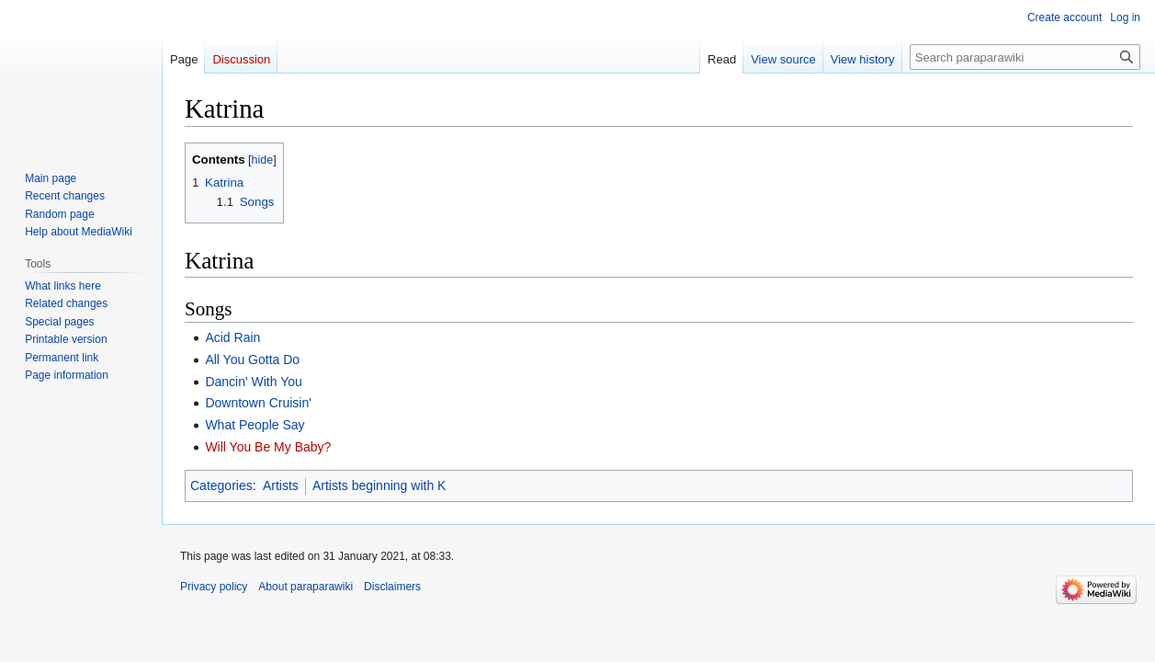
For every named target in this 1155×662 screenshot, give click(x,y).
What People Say (254, 424)
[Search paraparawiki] (1025, 57)
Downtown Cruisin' (258, 402)
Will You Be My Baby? (268, 446)
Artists (281, 485)
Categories (221, 485)
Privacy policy (213, 586)
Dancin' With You (253, 381)
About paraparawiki (305, 586)
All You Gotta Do (252, 359)
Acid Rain (232, 337)
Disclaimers (392, 586)
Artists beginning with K (379, 485)
